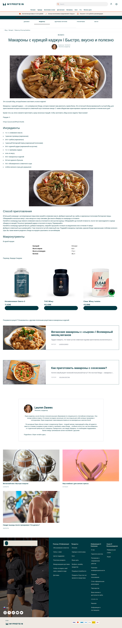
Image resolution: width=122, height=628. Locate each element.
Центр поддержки (58, 556)
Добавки (26, 21)
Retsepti (11, 30)
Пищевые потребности (79, 571)
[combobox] (82, 4)
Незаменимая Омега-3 (15, 301)
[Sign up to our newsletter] (6, 543)
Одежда (40, 10)
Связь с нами (57, 552)
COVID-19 (94, 599)
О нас (93, 550)
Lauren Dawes (63, 344)
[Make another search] (61, 26)
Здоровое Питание (61, 21)
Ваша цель (75, 560)
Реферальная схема (111, 551)
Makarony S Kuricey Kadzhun (22, 30)
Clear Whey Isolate (91, 301)
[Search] (58, 4)
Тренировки (81, 21)
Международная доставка (61, 564)
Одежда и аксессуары (79, 552)
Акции (109, 557)
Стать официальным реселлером (97, 583)
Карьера (93, 603)
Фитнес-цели (88, 10)
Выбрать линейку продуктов (77, 565)
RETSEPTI (61, 35)
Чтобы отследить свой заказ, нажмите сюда (60, 570)
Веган (96, 21)
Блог (76, 10)
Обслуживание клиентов (61, 548)
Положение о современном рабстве (95, 560)
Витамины (69, 10)
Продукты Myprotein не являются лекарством (79, 576)
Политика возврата (59, 560)
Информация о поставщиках (96, 609)
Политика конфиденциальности (98, 569)
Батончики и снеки (49, 10)
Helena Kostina (64, 377)
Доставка (56, 575)
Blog (6, 30)
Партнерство (95, 588)
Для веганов (60, 10)
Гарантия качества (97, 554)
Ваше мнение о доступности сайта (97, 594)
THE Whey (48, 301)
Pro (81, 10)
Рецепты (42, 21)
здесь (44, 434)
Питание (32, 10)
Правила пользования (95, 576)
